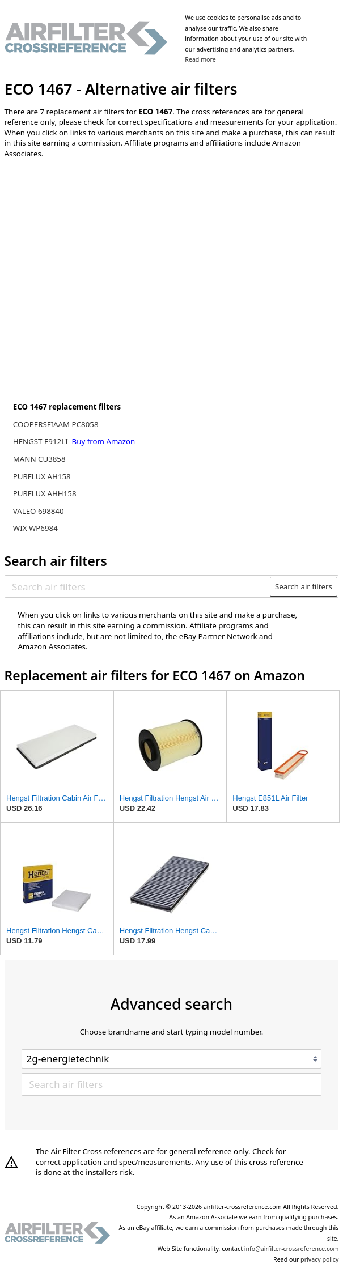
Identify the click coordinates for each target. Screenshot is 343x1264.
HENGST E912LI (41, 441)
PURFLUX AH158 (42, 476)
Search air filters (303, 586)
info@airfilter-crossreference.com (291, 1249)
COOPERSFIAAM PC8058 (56, 424)
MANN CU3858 (39, 459)
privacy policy (319, 1259)
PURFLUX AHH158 (45, 493)
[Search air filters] (138, 586)
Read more (200, 59)
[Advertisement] (98, 242)
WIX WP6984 (35, 528)
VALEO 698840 (38, 511)
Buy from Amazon (103, 441)
